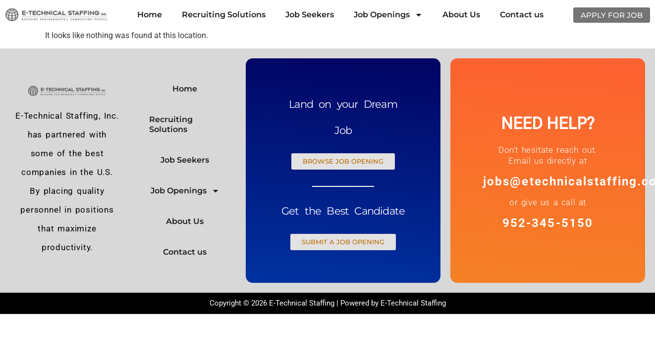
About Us (461, 14)
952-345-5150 (547, 223)
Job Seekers (309, 14)
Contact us (522, 14)
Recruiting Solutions (224, 14)
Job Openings (388, 15)
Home (149, 14)
